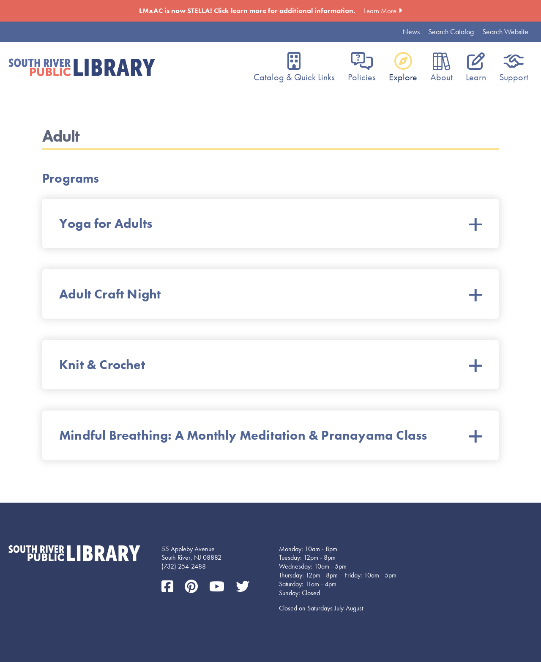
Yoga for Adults (270, 223)
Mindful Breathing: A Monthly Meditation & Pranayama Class (270, 435)
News (411, 31)
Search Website (505, 31)
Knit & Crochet (270, 364)
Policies (362, 77)
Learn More (380, 10)
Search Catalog (451, 31)
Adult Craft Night (270, 294)
